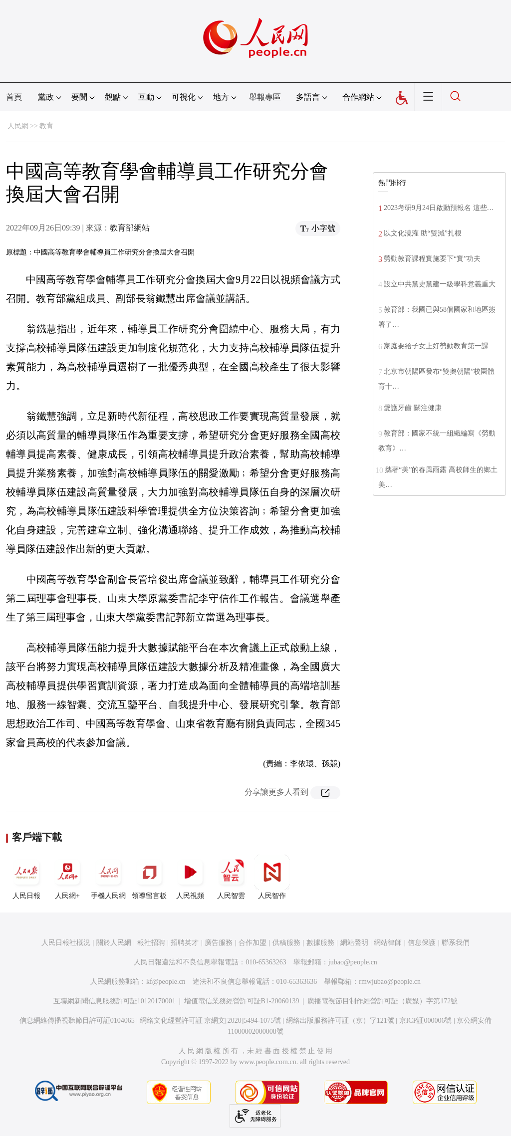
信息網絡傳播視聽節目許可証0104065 (77, 1020)
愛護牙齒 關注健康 (413, 408)
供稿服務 (286, 942)
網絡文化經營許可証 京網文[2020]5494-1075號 (210, 1020)
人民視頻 (190, 877)
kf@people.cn (166, 981)
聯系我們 (456, 942)
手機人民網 (108, 877)
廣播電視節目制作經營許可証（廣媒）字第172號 (382, 1001)
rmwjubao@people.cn (390, 981)
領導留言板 (149, 877)
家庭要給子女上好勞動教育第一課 (436, 346)
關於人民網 (113, 942)
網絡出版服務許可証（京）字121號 (340, 1020)
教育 (46, 126)
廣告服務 (219, 942)
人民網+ (67, 877)
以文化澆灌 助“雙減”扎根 (423, 233)
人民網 (17, 126)
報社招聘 (151, 942)
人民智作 (272, 877)
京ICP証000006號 (425, 1020)
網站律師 (388, 942)
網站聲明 (354, 942)
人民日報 (26, 877)
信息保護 (422, 942)
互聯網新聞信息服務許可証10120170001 (114, 1001)
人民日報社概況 (65, 942)
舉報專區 (265, 97)
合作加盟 (252, 942)
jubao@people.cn (352, 962)
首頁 (14, 97)
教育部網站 (130, 228)
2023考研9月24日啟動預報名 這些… (439, 208)
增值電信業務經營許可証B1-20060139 (241, 1001)
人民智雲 (231, 877)
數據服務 (320, 942)
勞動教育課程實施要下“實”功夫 (432, 258)
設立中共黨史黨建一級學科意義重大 (440, 284)
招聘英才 (185, 942)
